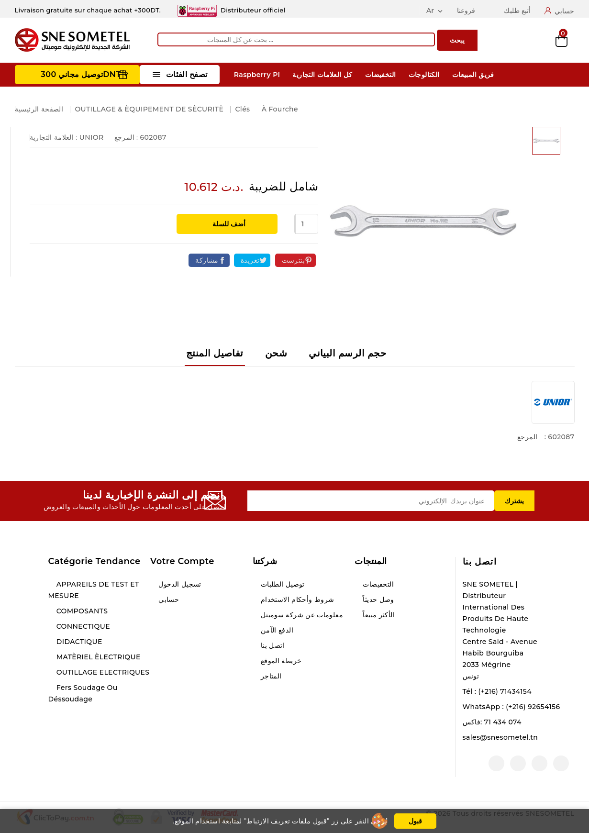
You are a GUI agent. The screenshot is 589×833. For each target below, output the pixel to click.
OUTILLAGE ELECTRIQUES (102, 672)
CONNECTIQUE (82, 626)
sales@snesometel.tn (500, 737)
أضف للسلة (228, 224)
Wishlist (537, 40)
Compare (512, 40)
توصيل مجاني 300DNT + (84, 74)
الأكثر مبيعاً (378, 615)
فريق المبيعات (473, 74)
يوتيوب (539, 763)
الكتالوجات (424, 74)
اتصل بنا (480, 561)
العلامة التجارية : (54, 137)
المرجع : (126, 137)
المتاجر (270, 676)
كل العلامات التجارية (322, 74)
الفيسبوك (561, 763)
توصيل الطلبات (282, 584)
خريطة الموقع (280, 660)
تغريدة (250, 260)
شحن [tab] (276, 353)
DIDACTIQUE (78, 641)
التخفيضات (380, 74)
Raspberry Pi (257, 74)
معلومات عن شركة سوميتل (301, 615)
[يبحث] (296, 39)
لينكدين (496, 763)
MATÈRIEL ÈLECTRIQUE (98, 657)
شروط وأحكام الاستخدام (296, 599)
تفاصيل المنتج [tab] (215, 353)
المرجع (527, 437)
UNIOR (91, 137)
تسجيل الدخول (178, 584)
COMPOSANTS (81, 611)
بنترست (293, 260)
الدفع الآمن (276, 630)
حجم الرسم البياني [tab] (347, 353)
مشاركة (206, 260)
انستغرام (518, 763)
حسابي (167, 599)
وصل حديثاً (377, 599)
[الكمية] (306, 224)
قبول (415, 821)
